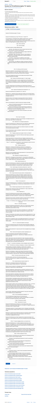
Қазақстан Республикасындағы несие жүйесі (13, 373)
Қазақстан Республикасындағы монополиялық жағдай (14, 383)
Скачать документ (16, 29)
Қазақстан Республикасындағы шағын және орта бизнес (15, 385)
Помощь (28, 1)
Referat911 (10, 402)
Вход (25, 1)
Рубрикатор (6, 4)
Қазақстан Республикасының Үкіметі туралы (13, 377)
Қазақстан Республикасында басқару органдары (13, 378)
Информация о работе (16, 368)
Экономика (10, 4)
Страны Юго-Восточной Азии (26, 394)
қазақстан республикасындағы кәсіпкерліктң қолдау (14, 386)
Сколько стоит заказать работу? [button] (23, 24)
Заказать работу (33, 1)
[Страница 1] (8, 363)
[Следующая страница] (13, 363)
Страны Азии (7, 394)
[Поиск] (17, 1)
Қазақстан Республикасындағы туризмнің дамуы (13, 375)
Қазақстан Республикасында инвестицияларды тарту (14, 388)
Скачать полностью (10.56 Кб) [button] (10, 24)
